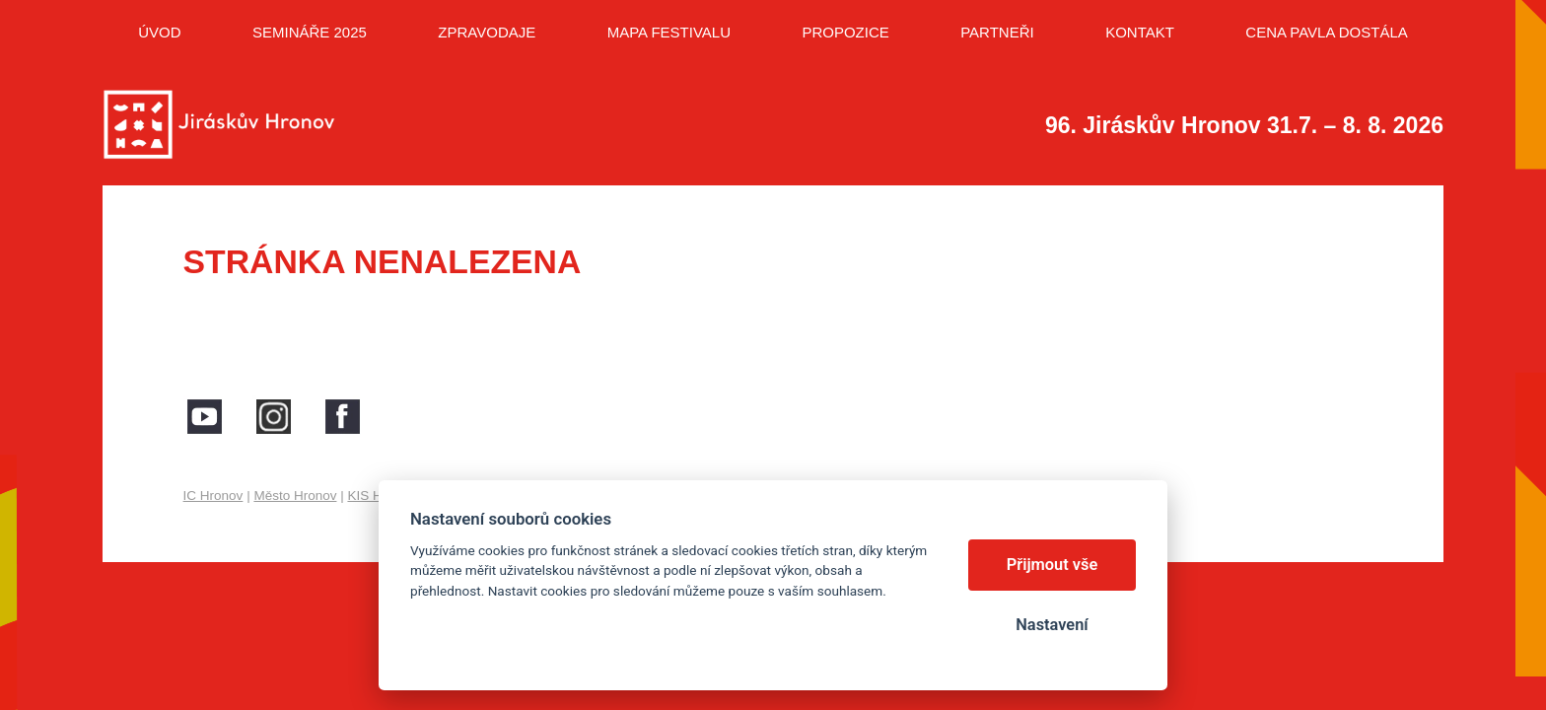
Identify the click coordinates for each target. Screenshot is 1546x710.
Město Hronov (294, 495)
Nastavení (1052, 624)
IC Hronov (213, 495)
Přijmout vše (1052, 564)
